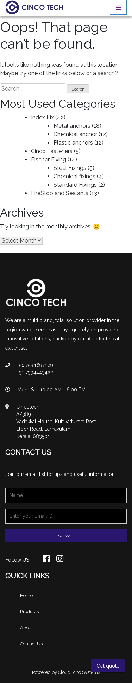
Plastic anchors (73, 142)
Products (29, 611)
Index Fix (42, 117)
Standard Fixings (75, 184)
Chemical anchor (75, 134)
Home (26, 595)
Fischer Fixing (48, 159)
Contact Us (31, 643)
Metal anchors (72, 125)
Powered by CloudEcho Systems (66, 672)
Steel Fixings (70, 168)
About (26, 627)
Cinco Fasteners (52, 151)
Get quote (107, 666)
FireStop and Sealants (59, 193)
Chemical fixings (74, 176)
